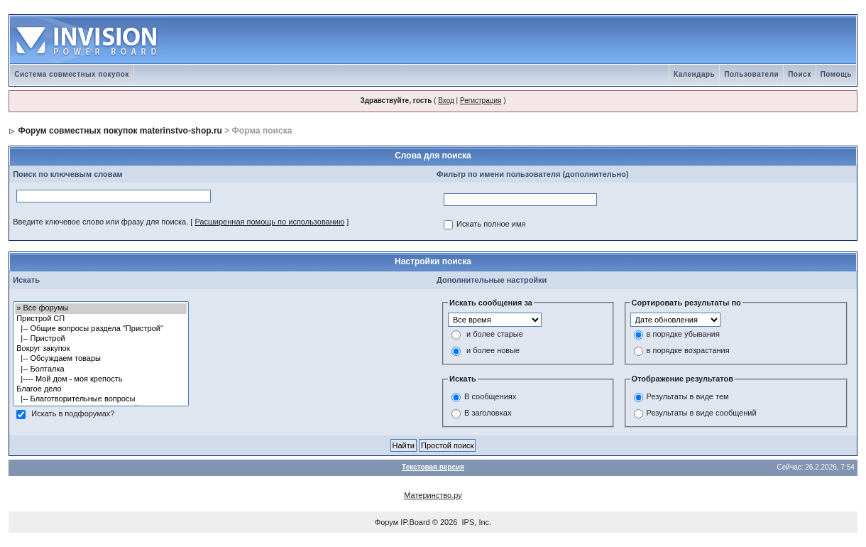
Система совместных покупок (71, 74)
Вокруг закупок (100, 349)
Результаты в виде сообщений (702, 412)
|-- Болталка (100, 369)
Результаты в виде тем (688, 396)
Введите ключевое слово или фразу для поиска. (100, 221)
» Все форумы (100, 308)
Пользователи (751, 74)
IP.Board (414, 522)
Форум (386, 522)
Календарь (694, 74)
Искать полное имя (490, 224)
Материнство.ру (432, 495)
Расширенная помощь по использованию (269, 221)
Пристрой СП (100, 319)
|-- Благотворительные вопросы (100, 399)
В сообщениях (490, 396)
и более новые (493, 351)
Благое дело (100, 389)
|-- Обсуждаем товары (100, 359)
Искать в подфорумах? (72, 414)
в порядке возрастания (688, 351)
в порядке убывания (683, 334)
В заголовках (487, 412)
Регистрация (480, 100)
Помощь (836, 74)
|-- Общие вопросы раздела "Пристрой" (100, 329)
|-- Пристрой (100, 339)
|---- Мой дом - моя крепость (100, 379)
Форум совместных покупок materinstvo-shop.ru (120, 131)
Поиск (799, 74)
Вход (446, 100)
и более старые (494, 334)
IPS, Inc (476, 522)
